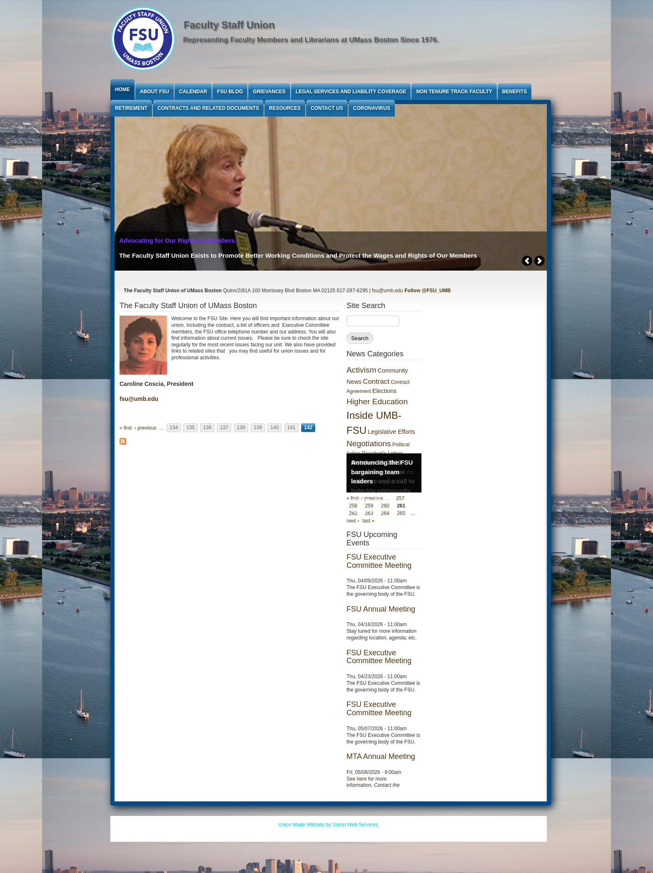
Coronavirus (371, 108)
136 (207, 428)
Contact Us (327, 108)
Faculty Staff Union (229, 24)
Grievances (269, 92)
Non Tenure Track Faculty (454, 92)
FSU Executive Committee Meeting (378, 561)
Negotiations (368, 443)
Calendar (193, 92)
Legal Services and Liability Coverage (351, 92)
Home (122, 89)
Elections (384, 391)
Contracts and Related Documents (208, 108)
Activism (361, 370)
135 (190, 428)
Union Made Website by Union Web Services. (328, 825)
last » (368, 521)
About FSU (154, 92)
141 (291, 428)
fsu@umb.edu (387, 290)
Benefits (514, 92)
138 (241, 428)
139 (258, 428)
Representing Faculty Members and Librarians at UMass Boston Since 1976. (311, 40)
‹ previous (146, 428)
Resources (285, 108)
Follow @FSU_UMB (427, 290)
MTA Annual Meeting (380, 756)
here (362, 779)
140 (274, 428)
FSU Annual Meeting (380, 609)
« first (126, 428)
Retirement (131, 108)
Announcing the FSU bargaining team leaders (382, 472)
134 (173, 428)
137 (224, 428)
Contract (376, 382)
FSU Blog (230, 92)
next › (352, 521)
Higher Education (377, 401)
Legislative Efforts (391, 431)
